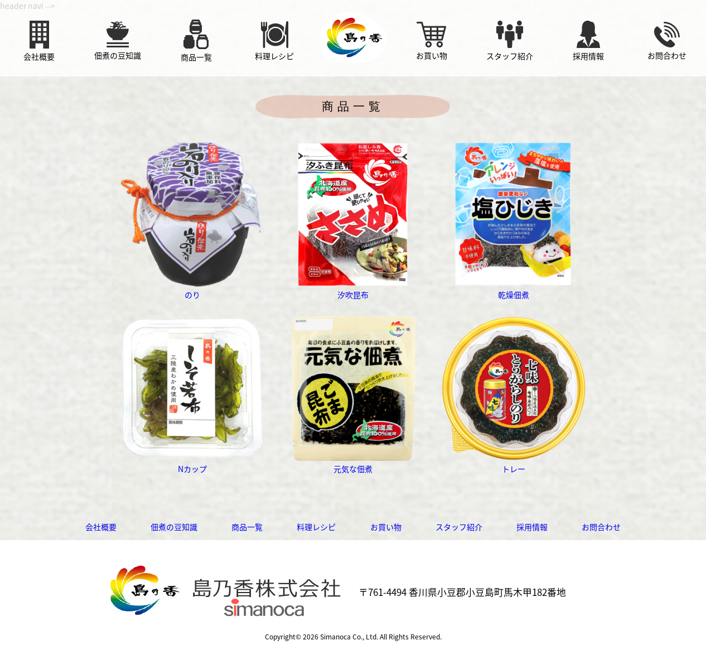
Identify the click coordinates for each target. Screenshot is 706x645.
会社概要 (101, 526)
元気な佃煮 (353, 463)
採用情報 (532, 526)
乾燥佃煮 (513, 289)
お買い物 (386, 526)
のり (192, 289)
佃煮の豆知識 (174, 526)
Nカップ (192, 463)
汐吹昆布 (353, 289)
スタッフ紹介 (459, 526)
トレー (513, 463)
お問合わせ (601, 526)
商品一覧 (247, 526)
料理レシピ (316, 526)
